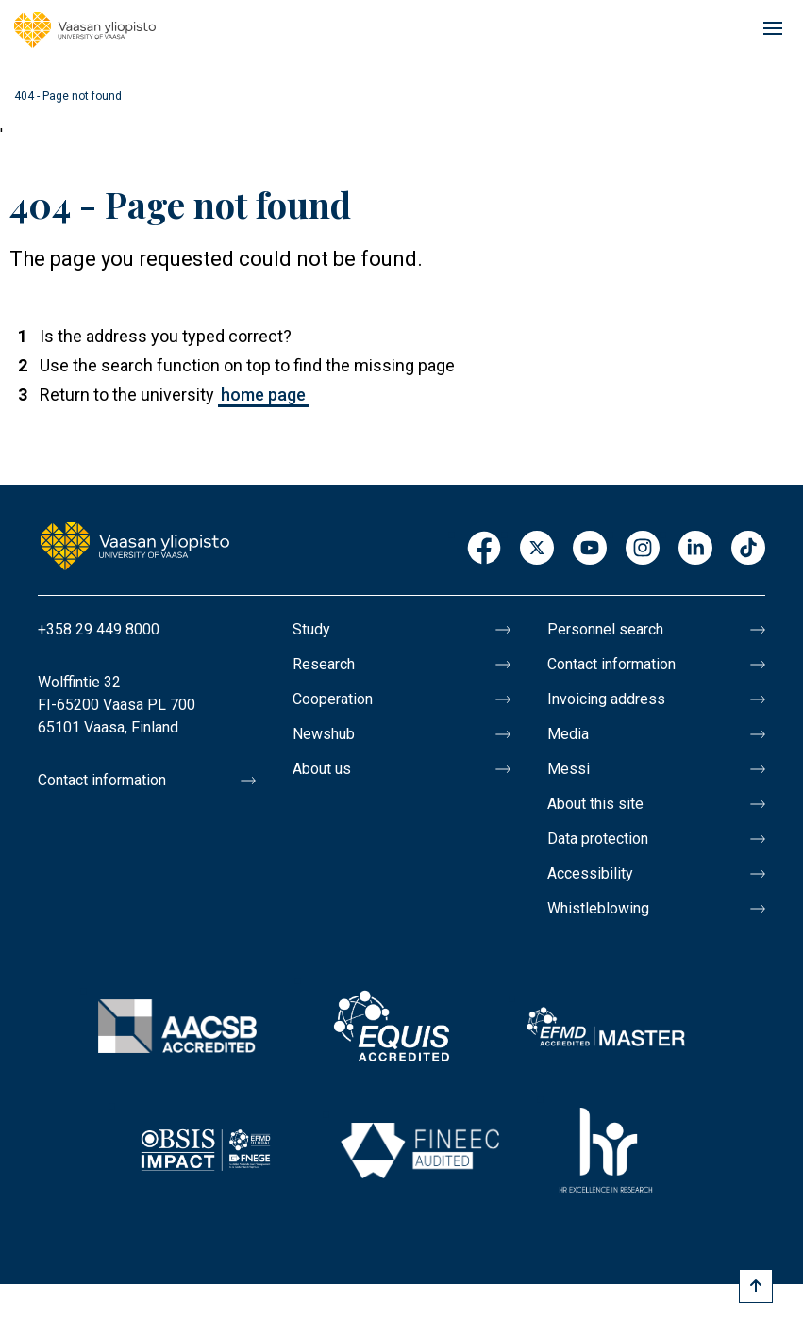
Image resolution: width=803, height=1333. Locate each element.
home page (263, 394)
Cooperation (333, 699)
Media (568, 734)
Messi (568, 769)
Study (311, 629)
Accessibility (590, 873)
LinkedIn (695, 549)
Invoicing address (606, 699)
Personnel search (605, 629)
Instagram (643, 549)
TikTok (748, 549)
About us (322, 769)
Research (324, 664)
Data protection (597, 839)
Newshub (324, 734)
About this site (595, 804)
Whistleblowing (598, 908)
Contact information (102, 780)
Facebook (484, 549)
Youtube (590, 549)
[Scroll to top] (756, 1286)
